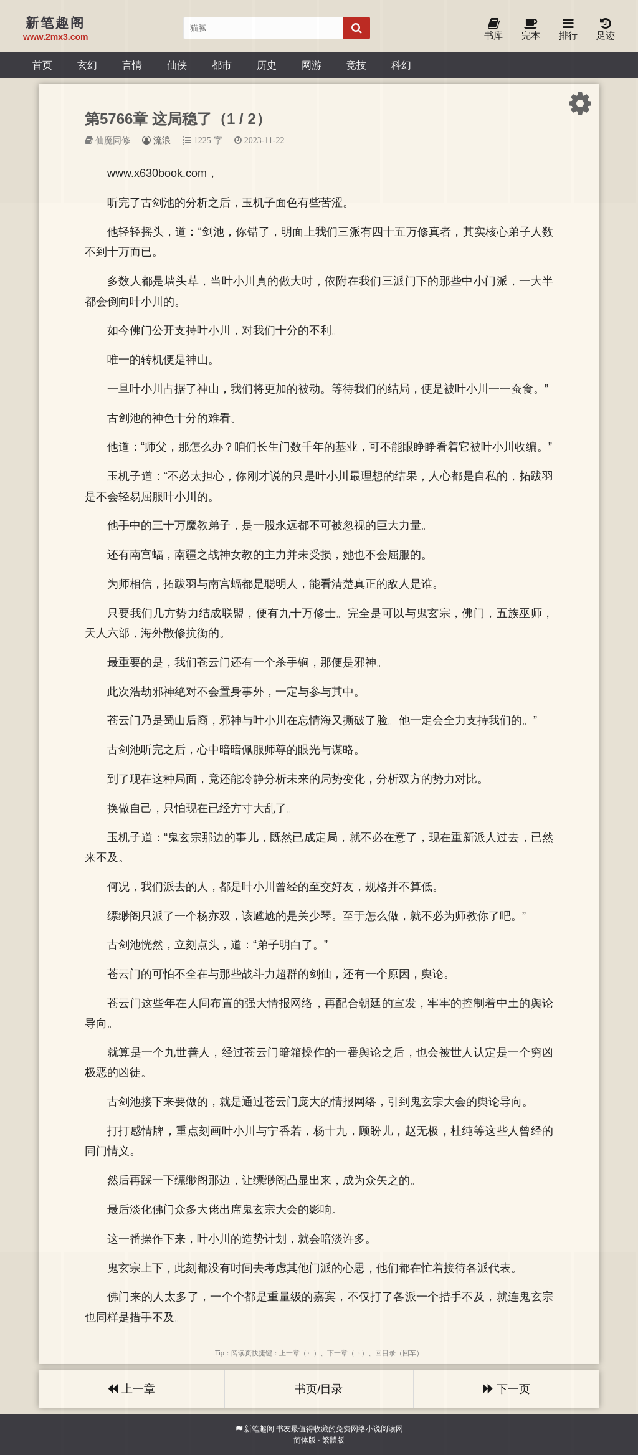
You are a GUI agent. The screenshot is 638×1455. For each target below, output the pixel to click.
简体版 (304, 1440)
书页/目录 (319, 1389)
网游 (311, 64)
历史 (267, 64)
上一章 (131, 1389)
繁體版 (333, 1440)
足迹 (605, 30)
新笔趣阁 (259, 1428)
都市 (222, 64)
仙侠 (177, 64)
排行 (568, 30)
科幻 (401, 64)
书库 (493, 30)
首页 (42, 64)
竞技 (356, 64)
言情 (132, 64)
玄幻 (87, 64)
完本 (530, 30)
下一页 (506, 1389)
